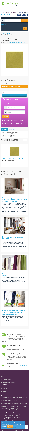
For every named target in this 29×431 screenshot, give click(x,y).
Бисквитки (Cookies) (5, 393)
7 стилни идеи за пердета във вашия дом (12, 238)
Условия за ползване (6, 379)
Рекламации (4, 389)
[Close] (23, 423)
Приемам (9, 426)
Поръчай (6, 116)
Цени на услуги (4, 386)
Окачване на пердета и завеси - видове (13, 274)
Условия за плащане (5, 380)
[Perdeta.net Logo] (10, 4)
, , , (10, 415)
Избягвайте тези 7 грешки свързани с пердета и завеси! (13, 406)
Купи (14, 95)
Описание (4, 129)
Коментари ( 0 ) (12, 129)
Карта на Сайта (4, 391)
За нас (2, 376)
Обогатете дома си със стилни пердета (9, 408)
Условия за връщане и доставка (8, 382)
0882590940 (23, 366)
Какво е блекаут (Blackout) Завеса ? (9, 409)
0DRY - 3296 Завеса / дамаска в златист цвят (12, 158)
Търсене (24, 20)
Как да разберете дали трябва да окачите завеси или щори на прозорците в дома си (14, 312)
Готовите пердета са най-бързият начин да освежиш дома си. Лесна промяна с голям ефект (14, 199)
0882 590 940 (5, 24)
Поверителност (4, 377)
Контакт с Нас (4, 388)
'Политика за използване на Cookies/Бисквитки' (12, 422)
